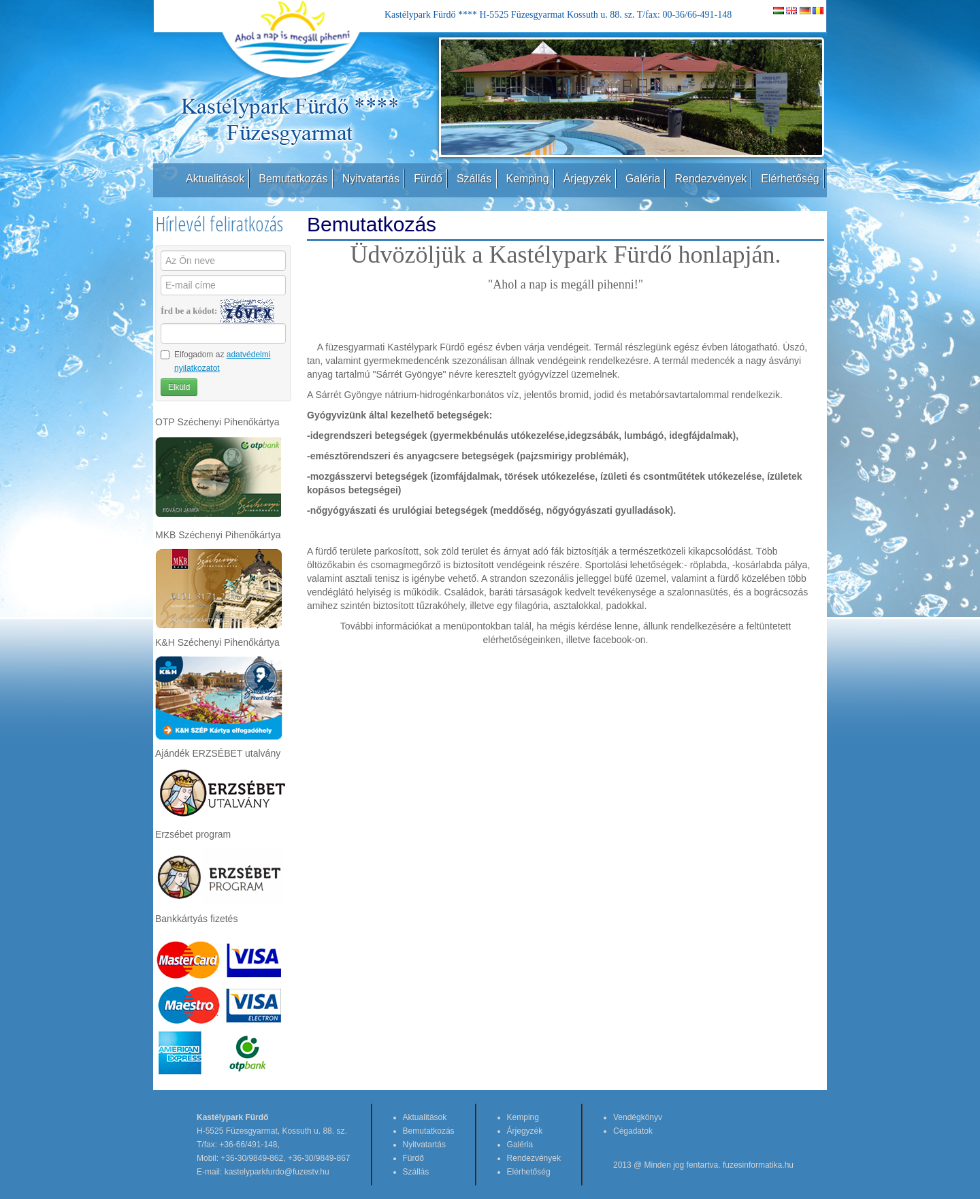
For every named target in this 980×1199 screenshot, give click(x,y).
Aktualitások (215, 178)
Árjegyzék (587, 178)
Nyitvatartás (370, 178)
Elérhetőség (790, 178)
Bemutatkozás (293, 178)
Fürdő (428, 178)
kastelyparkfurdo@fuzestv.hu (277, 1172)
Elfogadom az (215, 361)
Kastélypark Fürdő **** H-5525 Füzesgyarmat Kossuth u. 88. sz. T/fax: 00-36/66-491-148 (558, 15)
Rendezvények (710, 178)
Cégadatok (633, 1131)
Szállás (474, 178)
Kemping (527, 178)
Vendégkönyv (637, 1117)
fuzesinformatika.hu (758, 1165)
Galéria (643, 178)
